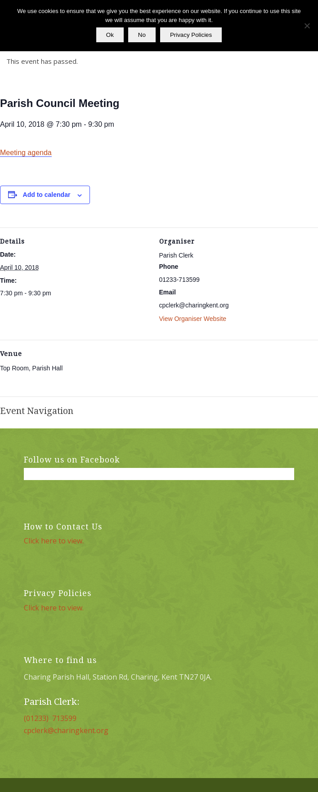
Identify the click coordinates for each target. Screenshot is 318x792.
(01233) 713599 (50, 718)
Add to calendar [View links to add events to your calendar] (47, 194)
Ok (110, 34)
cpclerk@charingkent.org (66, 730)
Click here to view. (54, 541)
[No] (306, 25)
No (142, 34)
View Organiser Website (193, 318)
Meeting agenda (26, 152)
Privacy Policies (191, 34)
